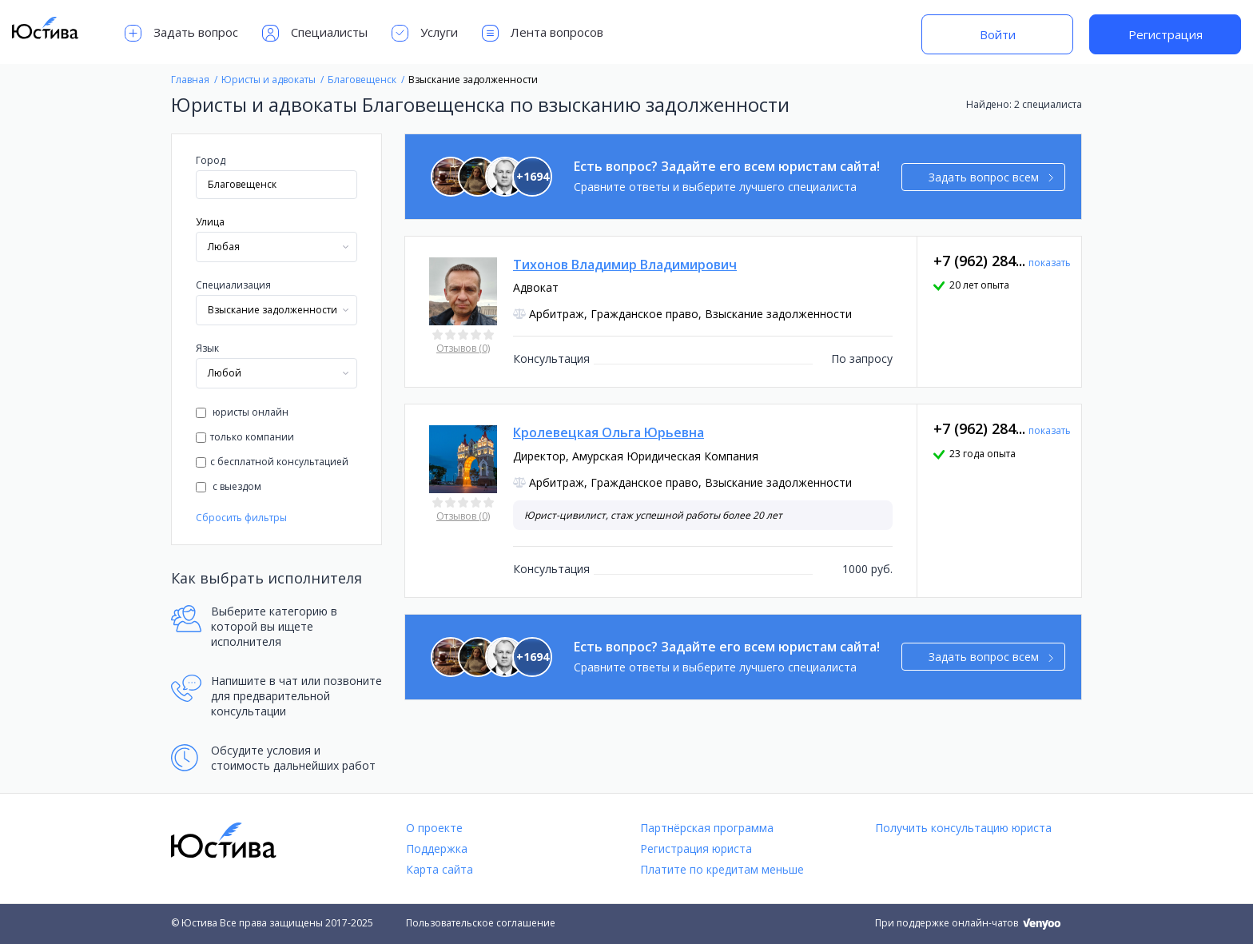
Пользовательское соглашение (480, 923)
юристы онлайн (242, 412)
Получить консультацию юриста (963, 827)
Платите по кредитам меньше (722, 869)
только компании (245, 437)
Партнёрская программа (707, 827)
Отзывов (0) (463, 348)
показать (1049, 262)
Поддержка (436, 848)
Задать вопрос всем (991, 177)
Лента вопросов (542, 33)
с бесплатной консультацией (272, 461)
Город (210, 160)
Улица (210, 222)
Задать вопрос (181, 33)
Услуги (425, 33)
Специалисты (315, 33)
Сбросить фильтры (241, 517)
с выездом (228, 486)
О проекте (434, 827)
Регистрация (1165, 34)
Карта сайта (439, 869)
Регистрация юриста (696, 848)
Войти (998, 34)
